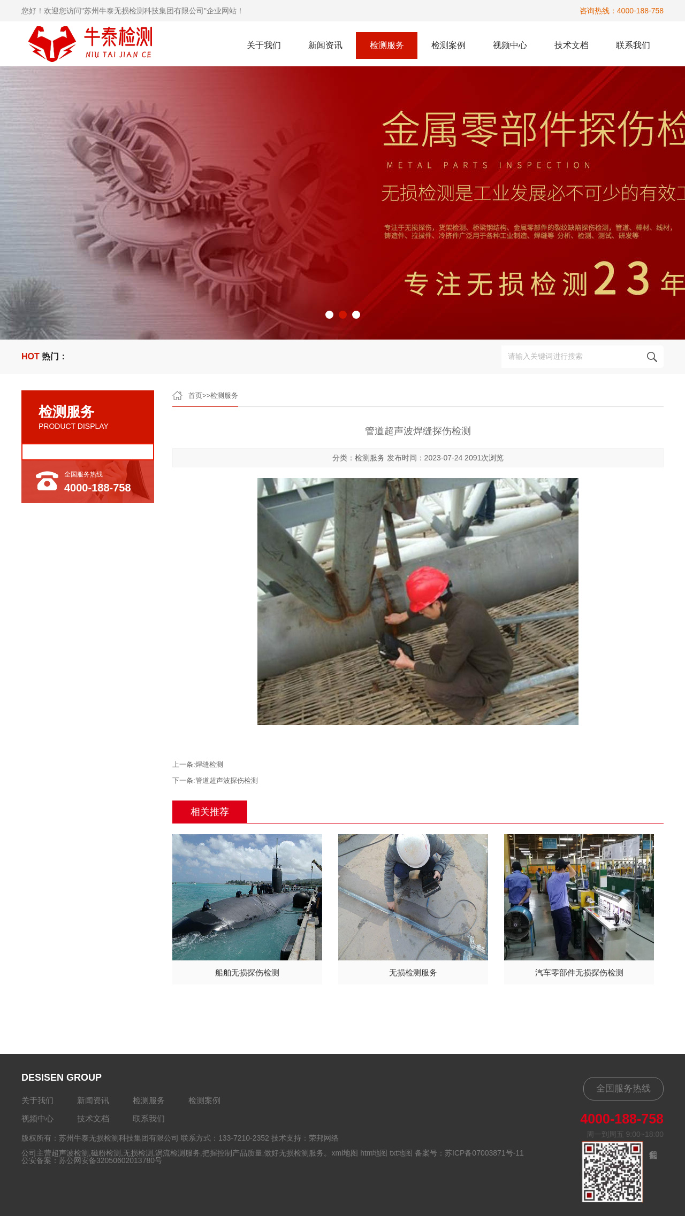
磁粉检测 (106, 1153)
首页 (195, 395)
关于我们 (264, 45)
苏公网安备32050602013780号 (110, 1160)
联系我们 (633, 45)
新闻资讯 (325, 45)
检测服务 (387, 45)
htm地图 (373, 1153)
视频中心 (510, 45)
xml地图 (344, 1153)
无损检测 (138, 1153)
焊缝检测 (209, 764)
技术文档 (571, 45)
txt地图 (401, 1153)
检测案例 (448, 45)
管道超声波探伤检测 (226, 780)
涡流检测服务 (177, 1153)
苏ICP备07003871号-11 (484, 1153)
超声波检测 (70, 1153)
